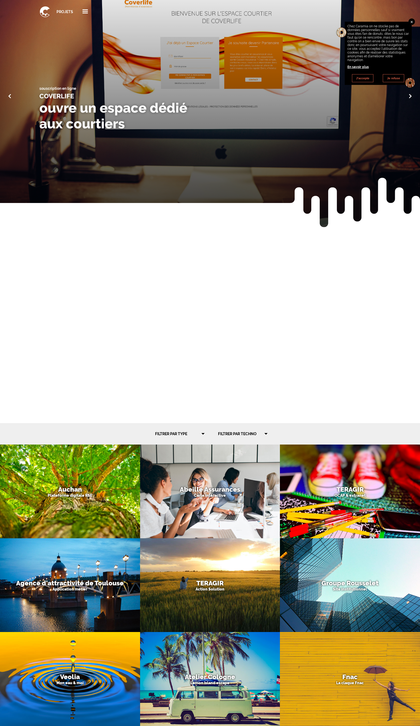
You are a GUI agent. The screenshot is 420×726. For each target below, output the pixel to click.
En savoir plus (358, 67)
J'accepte (362, 78)
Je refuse (393, 78)
